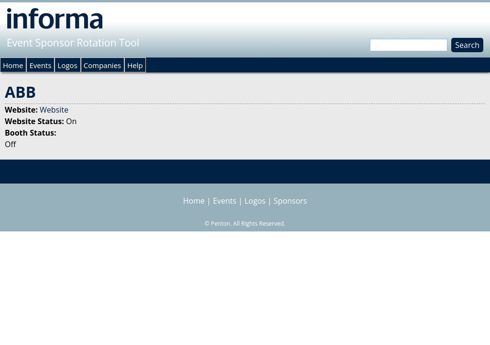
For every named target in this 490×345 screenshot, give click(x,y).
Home (13, 65)
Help (135, 65)
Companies (102, 65)
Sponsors (290, 201)
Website (54, 109)
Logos (67, 65)
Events (40, 65)
